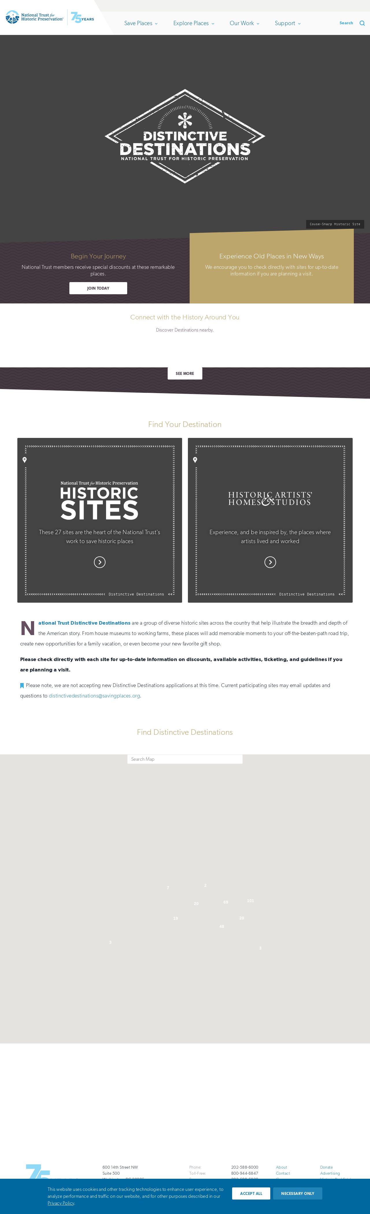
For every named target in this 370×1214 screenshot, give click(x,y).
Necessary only (297, 1193)
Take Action (135, 1116)
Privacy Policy (61, 1203)
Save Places (140, 23)
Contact (283, 1173)
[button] (123, 841)
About (281, 1167)
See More (185, 373)
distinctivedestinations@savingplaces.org (94, 696)
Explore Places (193, 23)
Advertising (330, 1173)
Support (287, 23)
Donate (311, 5)
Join (358, 5)
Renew (334, 5)
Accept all (251, 1193)
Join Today (98, 288)
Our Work (244, 23)
